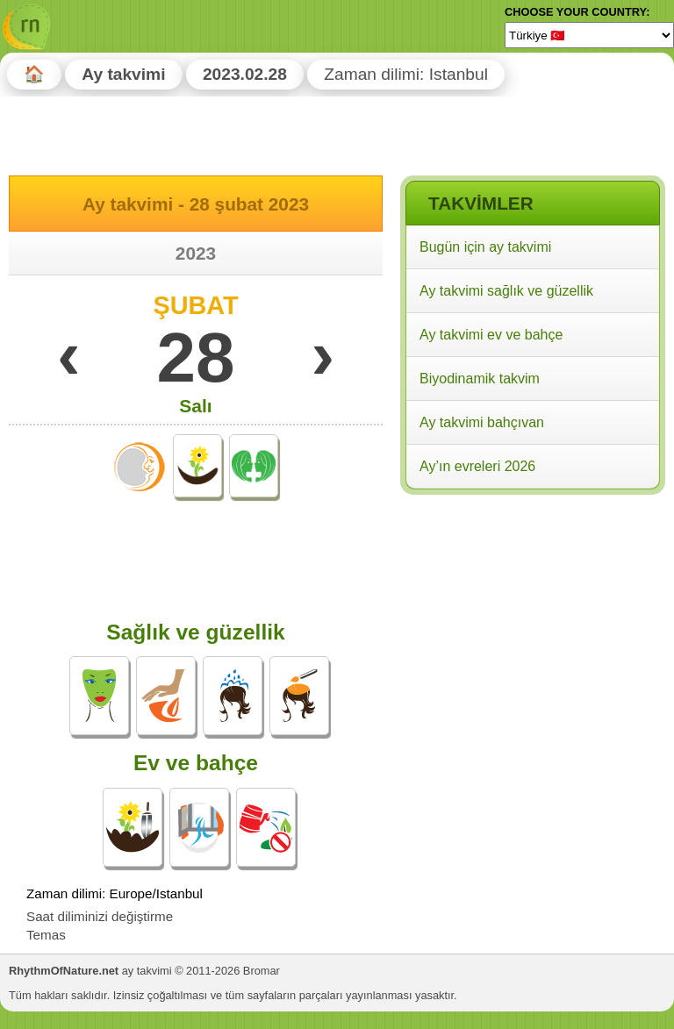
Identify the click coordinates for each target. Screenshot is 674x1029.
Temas (46, 934)
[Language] (589, 35)
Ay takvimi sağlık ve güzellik (506, 290)
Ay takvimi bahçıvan (481, 422)
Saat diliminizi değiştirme (99, 916)
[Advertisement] (531, 613)
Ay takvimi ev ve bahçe (491, 334)
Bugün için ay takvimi (485, 246)
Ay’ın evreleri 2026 (477, 466)
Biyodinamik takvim (479, 378)
